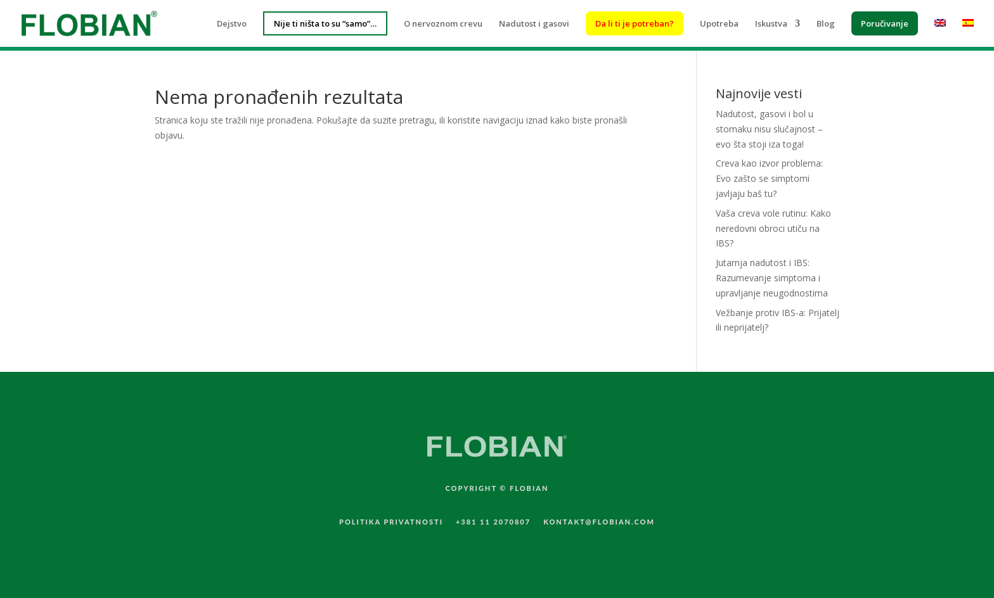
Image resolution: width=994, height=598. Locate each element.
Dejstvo (232, 24)
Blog (825, 24)
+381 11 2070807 (493, 522)
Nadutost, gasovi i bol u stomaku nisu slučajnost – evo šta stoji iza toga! (769, 129)
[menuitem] (940, 33)
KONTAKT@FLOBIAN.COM (599, 522)
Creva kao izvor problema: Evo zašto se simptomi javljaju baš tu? (769, 178)
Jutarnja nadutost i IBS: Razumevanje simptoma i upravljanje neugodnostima (772, 278)
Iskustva (771, 24)
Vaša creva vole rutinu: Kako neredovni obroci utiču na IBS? (773, 228)
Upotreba (719, 24)
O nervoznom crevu (443, 24)
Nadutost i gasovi (534, 24)
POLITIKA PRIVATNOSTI (391, 522)
